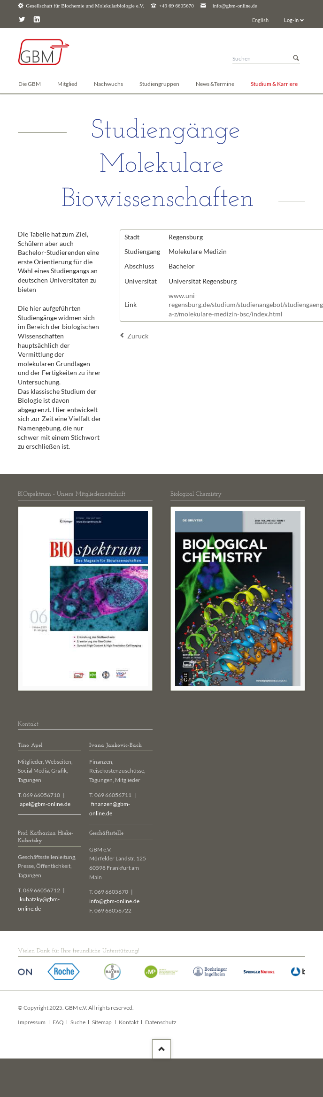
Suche (77, 1022)
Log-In (291, 20)
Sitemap (102, 1022)
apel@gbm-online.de (45, 803)
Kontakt (128, 1022)
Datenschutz (161, 1022)
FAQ (58, 1022)
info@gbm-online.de (235, 5)
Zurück (137, 336)
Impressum (32, 1022)
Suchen (296, 58)
